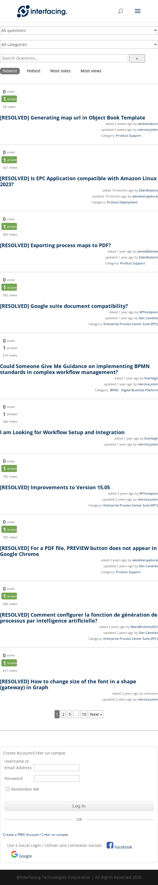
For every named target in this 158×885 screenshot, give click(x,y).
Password (14, 778)
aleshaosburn (148, 123)
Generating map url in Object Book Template (72, 117)
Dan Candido (148, 318)
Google (25, 856)
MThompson (148, 312)
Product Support (128, 135)
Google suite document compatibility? (64, 306)
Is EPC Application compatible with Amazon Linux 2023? (78, 181)
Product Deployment (122, 202)
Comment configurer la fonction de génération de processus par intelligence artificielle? (78, 617)
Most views (91, 70)
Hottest (33, 70)
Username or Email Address (18, 764)
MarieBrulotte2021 (144, 627)
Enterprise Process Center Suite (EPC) (130, 324)
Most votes (60, 70)
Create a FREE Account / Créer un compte (35, 834)
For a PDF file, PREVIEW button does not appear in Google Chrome (78, 551)
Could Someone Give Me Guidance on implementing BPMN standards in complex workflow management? (75, 369)
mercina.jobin (148, 129)
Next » (96, 714)
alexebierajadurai (145, 196)
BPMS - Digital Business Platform (134, 390)
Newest (10, 70)
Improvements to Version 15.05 (55, 487)
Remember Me (22, 789)
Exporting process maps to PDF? (55, 245)
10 (84, 714)
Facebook (123, 847)
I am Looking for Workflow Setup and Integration (62, 432)
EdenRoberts (148, 190)
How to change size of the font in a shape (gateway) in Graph (68, 684)
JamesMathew (148, 251)
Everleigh (151, 378)
